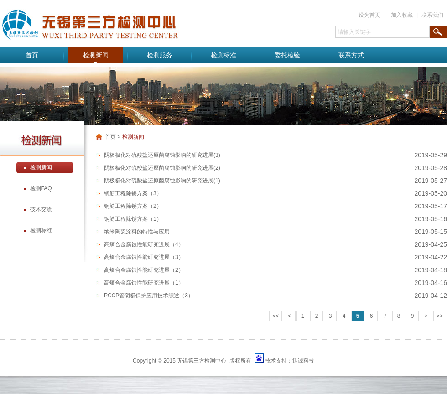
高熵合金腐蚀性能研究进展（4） (144, 244)
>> (440, 316)
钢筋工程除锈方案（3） (133, 193)
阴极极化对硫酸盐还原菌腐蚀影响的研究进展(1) (162, 180)
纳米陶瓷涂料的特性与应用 (137, 231)
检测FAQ (41, 188)
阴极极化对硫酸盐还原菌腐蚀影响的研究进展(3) (162, 155)
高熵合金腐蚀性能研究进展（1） (144, 283)
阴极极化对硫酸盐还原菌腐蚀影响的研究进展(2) (162, 168)
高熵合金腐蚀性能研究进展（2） (144, 270)
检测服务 (159, 55)
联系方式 (351, 55)
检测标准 (223, 55)
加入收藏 (402, 15)
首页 (32, 55)
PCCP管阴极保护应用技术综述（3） (148, 295)
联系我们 (432, 15)
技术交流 (41, 209)
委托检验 (287, 55)
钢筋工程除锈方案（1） (133, 219)
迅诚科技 (303, 361)
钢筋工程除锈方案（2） (133, 206)
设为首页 (369, 15)
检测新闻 (96, 55)
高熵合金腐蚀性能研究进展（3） (144, 257)
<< (275, 316)
